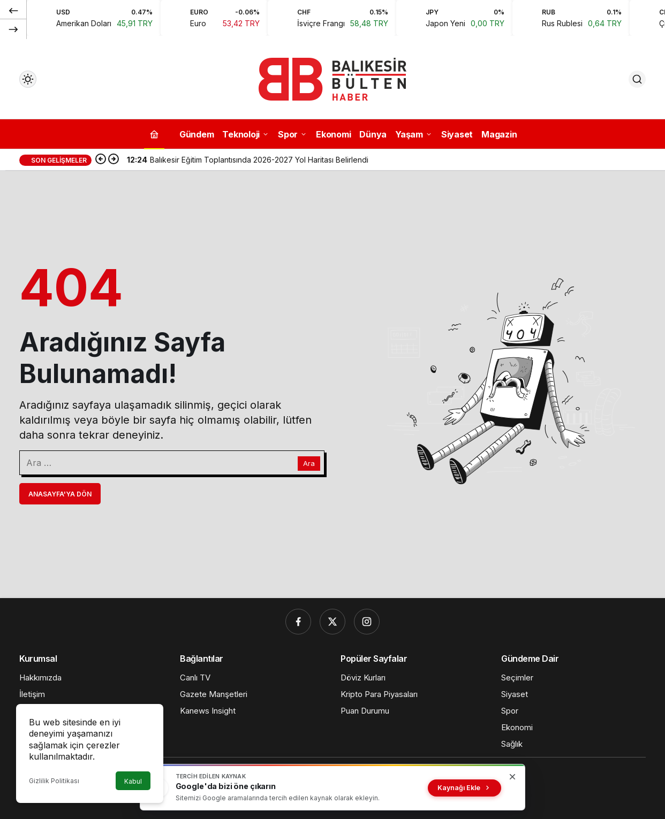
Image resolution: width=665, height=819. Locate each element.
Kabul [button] (133, 781)
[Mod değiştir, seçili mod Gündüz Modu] (27, 79)
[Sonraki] (13, 29)
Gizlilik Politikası (54, 781)
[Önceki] (13, 10)
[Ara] (637, 79)
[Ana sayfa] (154, 134)
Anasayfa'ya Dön (60, 494)
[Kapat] (512, 777)
